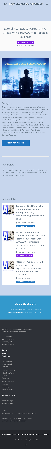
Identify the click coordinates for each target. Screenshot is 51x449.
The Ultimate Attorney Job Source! (7, 364)
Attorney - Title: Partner (25, 132)
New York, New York (26, 46)
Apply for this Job (15, 143)
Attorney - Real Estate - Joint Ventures (25, 122)
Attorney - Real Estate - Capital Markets (19, 107)
